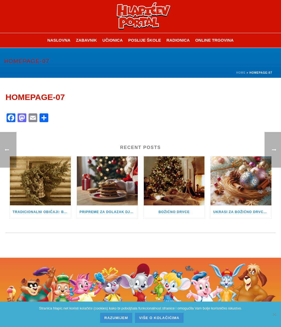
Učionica (112, 40)
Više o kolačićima (159, 318)
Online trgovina (214, 40)
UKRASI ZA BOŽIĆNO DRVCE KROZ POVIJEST (242, 212)
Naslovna (59, 40)
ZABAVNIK (86, 40)
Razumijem (116, 318)
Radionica (178, 40)
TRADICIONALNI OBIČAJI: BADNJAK (42, 212)
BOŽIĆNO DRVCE (174, 212)
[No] (274, 314)
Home (241, 72)
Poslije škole (144, 40)
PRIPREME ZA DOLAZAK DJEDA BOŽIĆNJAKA (109, 212)
